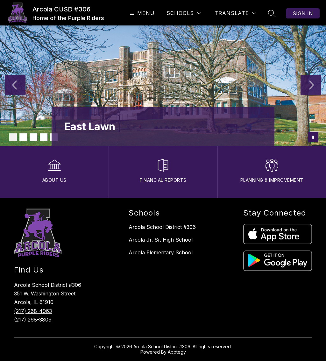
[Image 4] (43, 137)
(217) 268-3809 (33, 319)
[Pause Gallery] (313, 137)
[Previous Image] (15, 85)
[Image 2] (23, 137)
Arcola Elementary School (161, 252)
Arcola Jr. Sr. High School (161, 240)
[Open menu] (141, 13)
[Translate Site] (235, 13)
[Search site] (272, 13)
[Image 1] (13, 137)
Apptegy (177, 352)
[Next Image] (311, 85)
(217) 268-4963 (33, 311)
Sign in (303, 13)
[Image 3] (33, 137)
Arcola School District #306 (162, 227)
